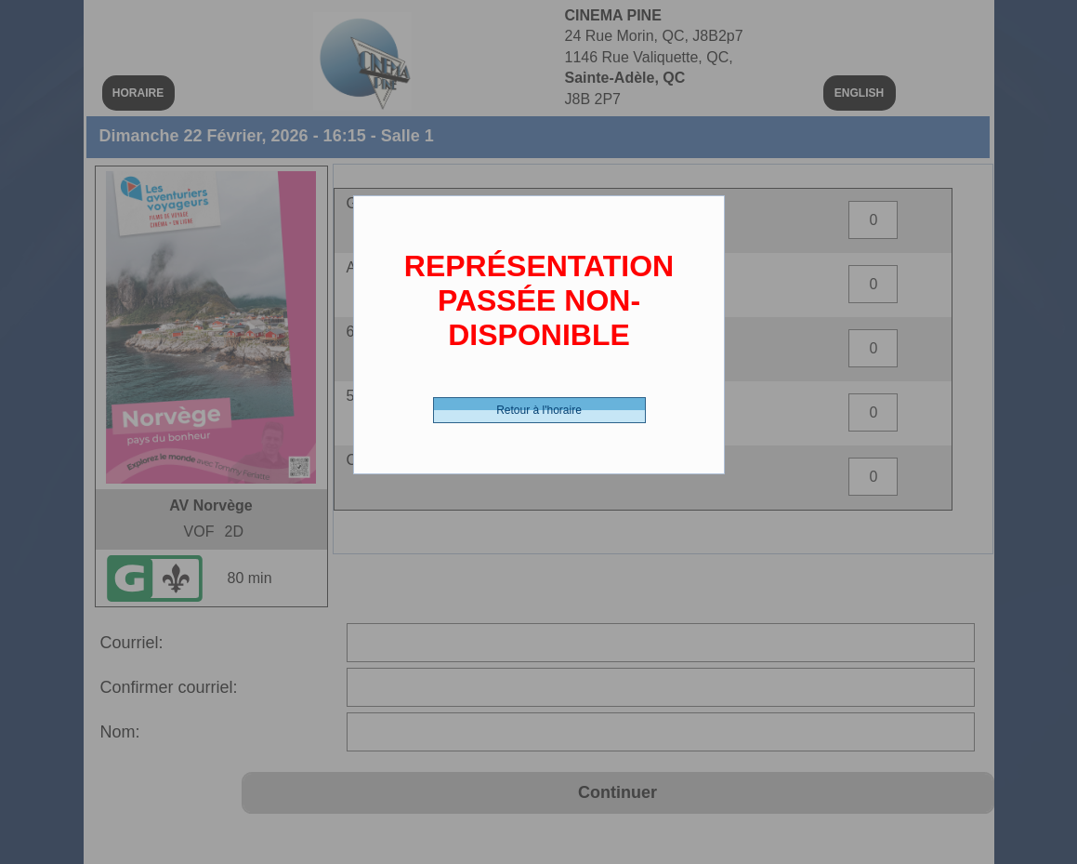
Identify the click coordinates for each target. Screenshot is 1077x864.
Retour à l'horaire (539, 410)
